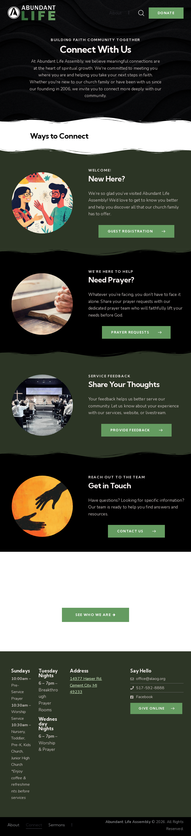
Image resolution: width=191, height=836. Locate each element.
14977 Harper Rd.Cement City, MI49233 (86, 685)
